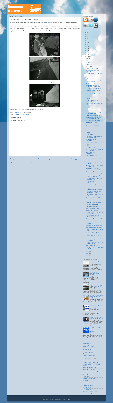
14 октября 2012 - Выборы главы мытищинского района (93, 192)
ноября (88, 60)
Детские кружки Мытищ (88, 345)
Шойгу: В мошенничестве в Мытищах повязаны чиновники (94, 126)
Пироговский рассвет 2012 (92, 204)
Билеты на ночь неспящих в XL (93, 245)
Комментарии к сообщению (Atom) (26, 162)
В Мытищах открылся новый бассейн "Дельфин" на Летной (96, 296)
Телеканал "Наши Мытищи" (89, 367)
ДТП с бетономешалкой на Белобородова (92, 101)
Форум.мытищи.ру (87, 393)
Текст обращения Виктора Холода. (94, 227)
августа (88, 66)
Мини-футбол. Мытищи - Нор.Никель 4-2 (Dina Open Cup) (94, 172)
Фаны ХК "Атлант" (87, 387)
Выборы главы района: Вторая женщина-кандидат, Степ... (93, 146)
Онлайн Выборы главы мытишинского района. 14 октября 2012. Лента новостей (95, 329)
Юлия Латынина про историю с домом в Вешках (93, 239)
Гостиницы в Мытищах (88, 352)
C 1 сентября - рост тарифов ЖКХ (94, 88)
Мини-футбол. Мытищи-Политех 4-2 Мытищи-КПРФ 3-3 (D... (94, 150)
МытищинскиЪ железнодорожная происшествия (94, 77)
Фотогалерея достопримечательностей (92, 353)
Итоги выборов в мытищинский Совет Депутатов (94, 273)
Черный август (89, 134)
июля (87, 251)
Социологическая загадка (92, 206)
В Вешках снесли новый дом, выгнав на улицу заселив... (94, 243)
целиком (23, 109)
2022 (86, 38)
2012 (86, 56)
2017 (86, 46)
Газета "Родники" (87, 376)
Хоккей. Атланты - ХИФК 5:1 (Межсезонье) (92, 156)
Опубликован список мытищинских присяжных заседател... (94, 179)
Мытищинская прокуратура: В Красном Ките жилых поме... (93, 86)
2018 (86, 44)
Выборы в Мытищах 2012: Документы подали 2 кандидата (94, 188)
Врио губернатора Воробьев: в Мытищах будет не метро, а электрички (96, 307)
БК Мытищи (86, 380)
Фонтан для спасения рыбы (92, 68)
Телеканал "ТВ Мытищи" (89, 369)
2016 (86, 48)
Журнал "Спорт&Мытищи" (89, 378)
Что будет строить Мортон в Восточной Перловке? (96, 262)
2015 (86, 50)
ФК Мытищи (86, 383)
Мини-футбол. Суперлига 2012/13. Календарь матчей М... (94, 198)
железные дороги (18, 114)
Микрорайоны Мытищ (88, 346)
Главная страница (44, 159)
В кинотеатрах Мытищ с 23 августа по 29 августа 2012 (94, 112)
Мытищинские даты (88, 350)
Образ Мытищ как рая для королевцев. (92, 140)
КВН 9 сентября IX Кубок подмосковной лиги (92, 123)
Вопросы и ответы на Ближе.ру (90, 391)
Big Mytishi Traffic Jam (91, 83)
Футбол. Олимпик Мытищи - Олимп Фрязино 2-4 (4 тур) (94, 94)
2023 (86, 36)
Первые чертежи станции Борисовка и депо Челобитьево (94, 176)
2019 (86, 42)
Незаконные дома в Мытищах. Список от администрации (93, 216)
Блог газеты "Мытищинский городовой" (92, 371)
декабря (88, 58)
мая (87, 255)
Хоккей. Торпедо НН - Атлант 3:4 (93, 208)
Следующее (14, 159)
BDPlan (15, 112)
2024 (86, 34)
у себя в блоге (50, 22)
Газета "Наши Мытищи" (88, 374)
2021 (86, 40)
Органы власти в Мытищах (89, 348)
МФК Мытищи (86, 382)
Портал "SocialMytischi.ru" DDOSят (94, 115)
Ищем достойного (90, 106)
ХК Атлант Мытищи (87, 389)
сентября (88, 64)
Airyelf (58, 399)
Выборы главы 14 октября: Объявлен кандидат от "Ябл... (93, 169)
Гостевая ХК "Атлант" (88, 385)
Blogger (68, 399)
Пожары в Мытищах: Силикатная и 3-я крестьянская (94, 74)
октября (88, 62)
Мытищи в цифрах (87, 349)
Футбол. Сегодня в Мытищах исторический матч (92, 185)
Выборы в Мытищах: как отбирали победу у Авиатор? (96, 318)
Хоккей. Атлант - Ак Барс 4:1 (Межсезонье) (92, 153)
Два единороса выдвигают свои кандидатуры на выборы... (93, 118)
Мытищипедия (86, 360)
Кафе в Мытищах (87, 343)
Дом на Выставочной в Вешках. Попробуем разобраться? (93, 236)
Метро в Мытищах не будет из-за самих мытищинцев (96, 285)
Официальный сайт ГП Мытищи (91, 362)
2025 (86, 32)
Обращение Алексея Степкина (93, 120)
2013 (86, 54)
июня (87, 253)
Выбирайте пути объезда (92, 210)
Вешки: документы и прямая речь (94, 225)
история (25, 114)
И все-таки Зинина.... (91, 129)
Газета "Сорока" (87, 373)
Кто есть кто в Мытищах (89, 355)
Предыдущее (75, 159)
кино (28, 114)
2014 (86, 52)
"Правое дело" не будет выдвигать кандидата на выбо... (94, 137)
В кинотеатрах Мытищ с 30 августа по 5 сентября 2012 (94, 80)
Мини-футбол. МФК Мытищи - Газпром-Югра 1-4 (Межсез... (93, 201)
